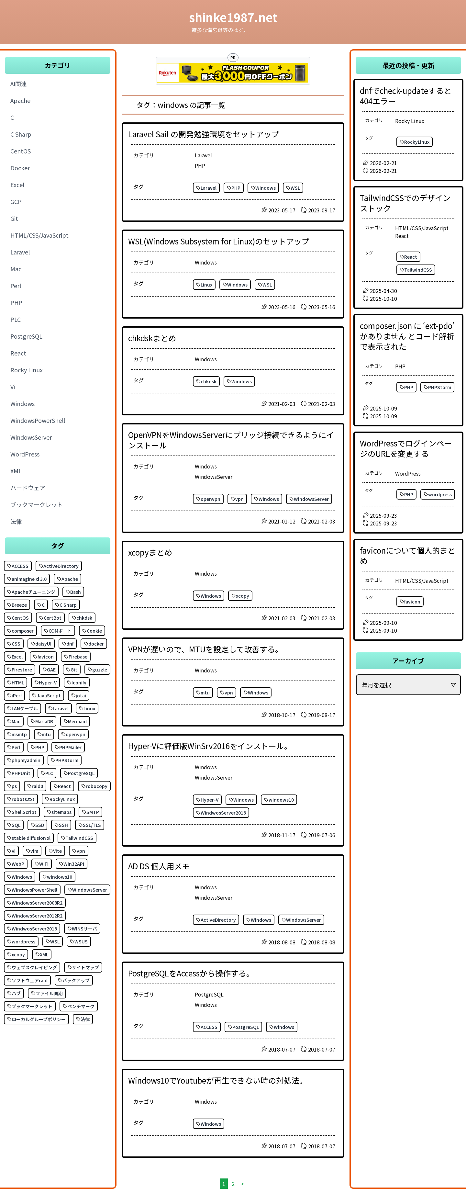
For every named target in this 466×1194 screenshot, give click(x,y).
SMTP (90, 812)
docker (94, 643)
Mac (13, 721)
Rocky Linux (409, 121)
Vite (55, 851)
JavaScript (46, 695)
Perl (13, 747)
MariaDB (42, 721)
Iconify (76, 682)
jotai (78, 695)
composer (20, 630)
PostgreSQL (78, 773)
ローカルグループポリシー (36, 1019)
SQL (13, 825)
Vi (11, 851)
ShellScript (22, 812)
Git (71, 669)
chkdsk (82, 617)
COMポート (58, 630)
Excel (15, 656)
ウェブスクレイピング (32, 967)
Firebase (75, 656)
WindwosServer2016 (32, 928)
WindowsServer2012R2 (34, 915)
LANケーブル (22, 708)
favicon (43, 656)
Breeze (17, 605)
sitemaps (59, 812)
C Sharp (66, 605)
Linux (87, 708)
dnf (67, 643)
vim (32, 851)
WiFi (42, 864)
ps (12, 786)
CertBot (50, 617)
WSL (53, 941)
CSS (13, 643)
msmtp (17, 734)
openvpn (73, 734)
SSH (61, 825)
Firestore (19, 669)
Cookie (92, 630)
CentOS (18, 617)
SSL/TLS (89, 825)
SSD (37, 825)
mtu (44, 734)
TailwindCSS (77, 838)
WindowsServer (87, 889)
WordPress (408, 473)
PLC (47, 773)
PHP (37, 747)
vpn (78, 851)
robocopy (94, 786)
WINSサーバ (82, 928)
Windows (19, 876)
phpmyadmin (23, 760)
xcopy (16, 954)
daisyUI (41, 643)
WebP (15, 864)
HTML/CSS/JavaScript (422, 228)
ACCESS (17, 566)
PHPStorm (64, 760)
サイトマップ (83, 967)
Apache (67, 579)
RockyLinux (60, 799)
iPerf (14, 695)
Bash (73, 592)
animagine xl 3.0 (27, 579)
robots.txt (21, 799)
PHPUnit (18, 773)
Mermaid (75, 721)
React (62, 786)
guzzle (97, 669)
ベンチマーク (78, 1006)
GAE (49, 669)
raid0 (35, 786)
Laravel (58, 708)
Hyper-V (45, 682)
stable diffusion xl (28, 838)
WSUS (79, 941)
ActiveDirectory (59, 566)
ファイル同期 (47, 993)
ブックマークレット (29, 1006)
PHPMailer (68, 747)
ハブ (14, 993)
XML (41, 954)
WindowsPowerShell (32, 889)
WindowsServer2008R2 (34, 902)
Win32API (71, 864)
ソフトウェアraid (27, 980)
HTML (15, 682)
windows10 (57, 876)
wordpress (21, 941)
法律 (83, 1019)
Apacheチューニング (31, 592)
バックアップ (74, 980)
